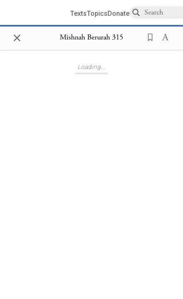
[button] (148, 36)
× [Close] (17, 36)
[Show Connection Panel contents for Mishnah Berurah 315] (91, 37)
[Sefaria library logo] (38, 12)
